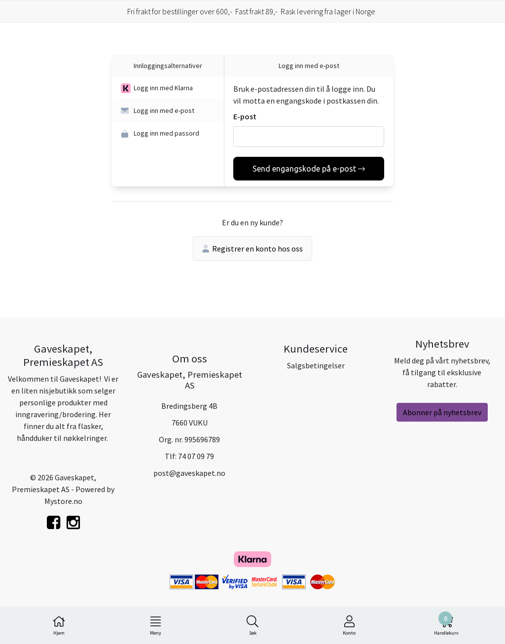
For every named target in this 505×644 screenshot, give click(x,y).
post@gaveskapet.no (189, 473)
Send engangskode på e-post (308, 168)
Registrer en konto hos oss (252, 248)
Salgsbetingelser (316, 365)
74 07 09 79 (196, 456)
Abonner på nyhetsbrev (442, 412)
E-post (244, 116)
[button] (168, 88)
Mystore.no (63, 501)
